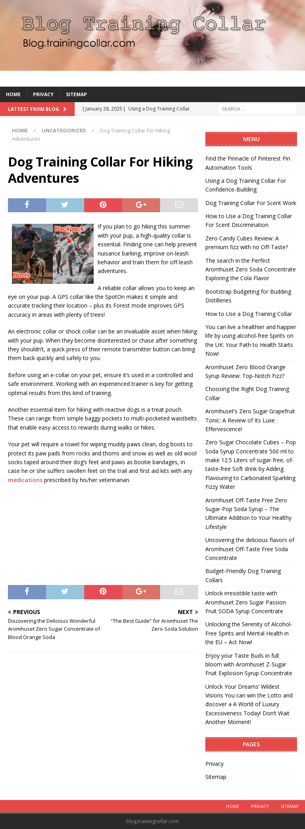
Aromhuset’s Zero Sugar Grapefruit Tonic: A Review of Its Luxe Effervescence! (250, 420)
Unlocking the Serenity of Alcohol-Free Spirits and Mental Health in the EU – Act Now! (248, 633)
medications (25, 480)
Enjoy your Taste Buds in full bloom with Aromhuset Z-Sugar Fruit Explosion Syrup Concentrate (248, 664)
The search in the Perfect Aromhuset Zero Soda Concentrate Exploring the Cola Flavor (250, 269)
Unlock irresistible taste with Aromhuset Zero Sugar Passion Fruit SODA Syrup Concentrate (245, 602)
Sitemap (76, 94)
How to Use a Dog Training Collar (248, 314)
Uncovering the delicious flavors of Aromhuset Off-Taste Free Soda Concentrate (249, 549)
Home (13, 94)
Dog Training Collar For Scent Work (250, 203)
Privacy (43, 94)
